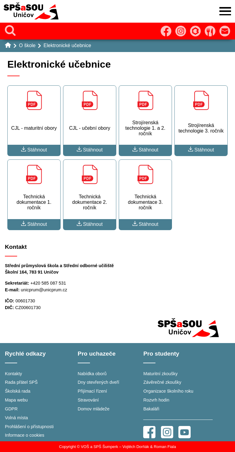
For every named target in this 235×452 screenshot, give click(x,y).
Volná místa (16, 417)
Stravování (88, 400)
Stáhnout (34, 149)
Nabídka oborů (92, 373)
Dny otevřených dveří (98, 382)
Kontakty (13, 373)
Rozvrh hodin (156, 400)
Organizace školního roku (168, 391)
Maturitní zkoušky (160, 373)
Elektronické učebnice (67, 45)
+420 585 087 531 (48, 283)
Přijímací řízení (92, 391)
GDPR (11, 408)
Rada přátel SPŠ (21, 382)
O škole (27, 45)
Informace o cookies (24, 435)
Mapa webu (16, 400)
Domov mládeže (94, 408)
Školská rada (17, 391)
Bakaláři (151, 408)
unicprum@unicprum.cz (44, 289)
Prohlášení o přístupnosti (29, 426)
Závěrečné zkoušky (162, 382)
